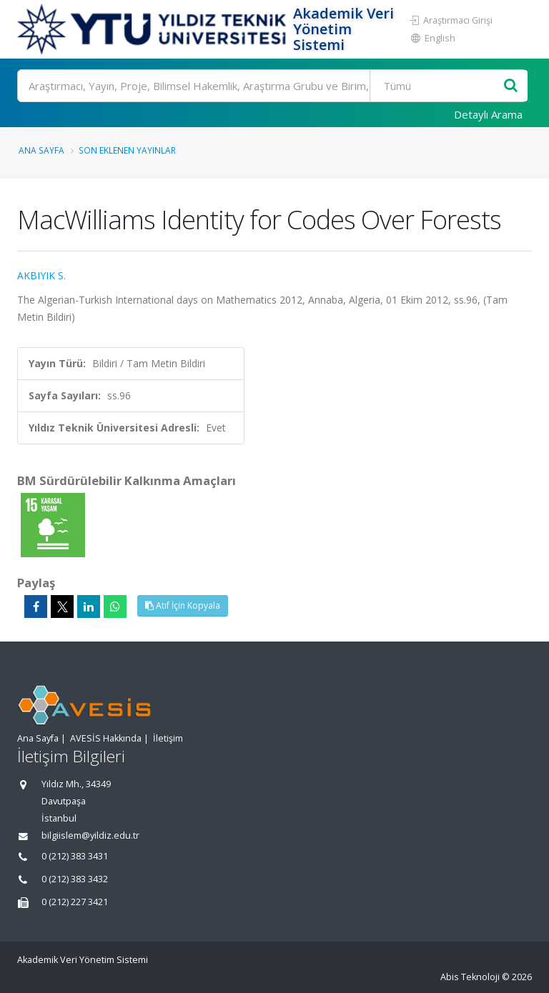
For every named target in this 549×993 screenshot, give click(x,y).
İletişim (168, 738)
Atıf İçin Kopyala (182, 605)
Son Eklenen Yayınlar (127, 150)
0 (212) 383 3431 (74, 856)
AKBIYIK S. (41, 275)
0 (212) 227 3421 (74, 902)
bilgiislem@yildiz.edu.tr (90, 835)
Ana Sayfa (41, 150)
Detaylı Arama (488, 114)
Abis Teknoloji (470, 977)
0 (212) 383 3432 (74, 879)
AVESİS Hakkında (106, 738)
